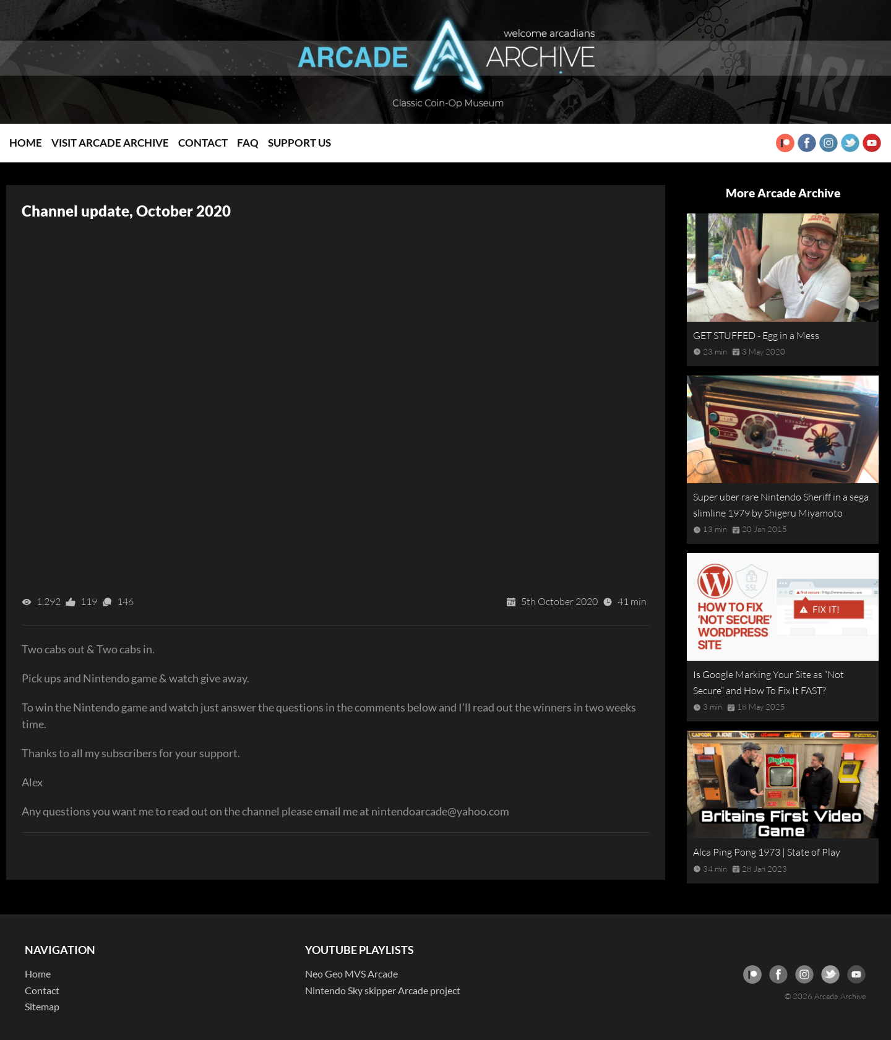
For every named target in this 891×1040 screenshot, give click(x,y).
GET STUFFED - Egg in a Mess (756, 335)
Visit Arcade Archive (110, 142)
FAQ (248, 142)
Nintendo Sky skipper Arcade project (382, 990)
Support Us (299, 142)
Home (25, 142)
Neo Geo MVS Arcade (351, 973)
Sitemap (42, 1006)
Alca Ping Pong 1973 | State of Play (766, 852)
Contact (203, 142)
